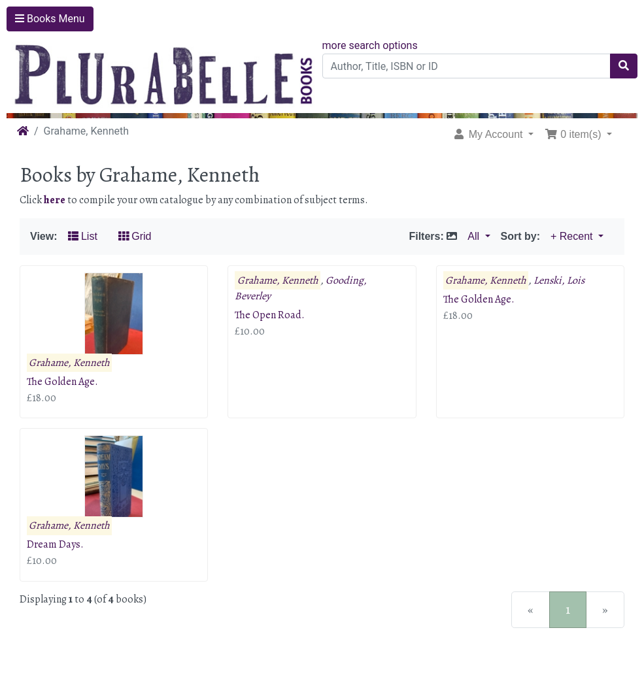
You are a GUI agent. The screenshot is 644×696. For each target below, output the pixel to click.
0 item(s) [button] (574, 134)
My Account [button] (489, 134)
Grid (135, 236)
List (82, 236)
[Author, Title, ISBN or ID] (466, 66)
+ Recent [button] (573, 236)
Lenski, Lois (559, 280)
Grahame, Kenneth (69, 363)
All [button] (474, 236)
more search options (370, 45)
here (54, 200)
